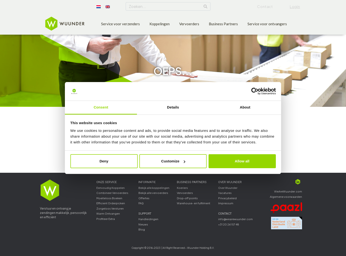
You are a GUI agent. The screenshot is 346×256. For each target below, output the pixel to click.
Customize (173, 161)
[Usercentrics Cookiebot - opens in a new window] (255, 91)
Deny (103, 161)
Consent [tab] (101, 107)
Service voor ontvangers (267, 24)
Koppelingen (159, 24)
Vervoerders (189, 24)
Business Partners (223, 24)
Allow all (242, 161)
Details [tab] (173, 107)
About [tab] (245, 107)
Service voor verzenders (120, 24)
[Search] (205, 6)
